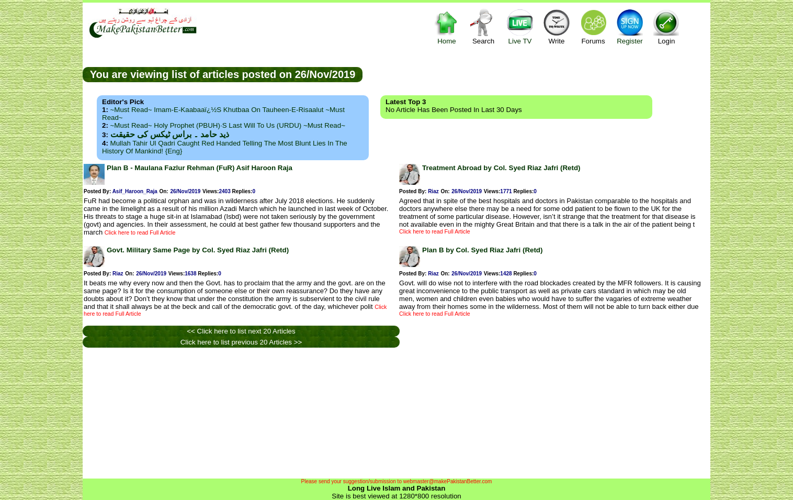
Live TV (520, 26)
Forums (593, 26)
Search (483, 26)
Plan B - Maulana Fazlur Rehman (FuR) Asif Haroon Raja (199, 168)
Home (447, 26)
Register (630, 26)
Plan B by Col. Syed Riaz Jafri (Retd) (482, 250)
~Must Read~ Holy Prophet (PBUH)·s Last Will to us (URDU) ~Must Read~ (227, 125)
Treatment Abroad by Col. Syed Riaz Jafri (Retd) (501, 168)
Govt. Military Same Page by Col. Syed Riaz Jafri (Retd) (198, 250)
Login (666, 26)
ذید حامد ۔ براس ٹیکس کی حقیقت (169, 134)
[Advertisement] (536, 74)
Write (556, 26)
